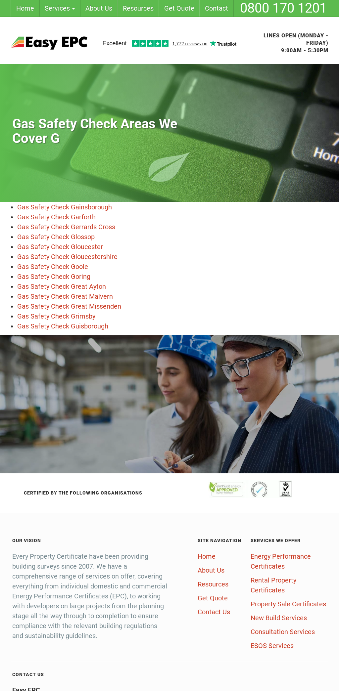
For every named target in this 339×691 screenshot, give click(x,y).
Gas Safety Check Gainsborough (64, 207)
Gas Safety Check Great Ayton (61, 286)
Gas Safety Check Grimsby (56, 316)
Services (60, 8)
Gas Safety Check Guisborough (62, 326)
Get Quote (179, 8)
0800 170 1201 (283, 8)
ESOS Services (272, 646)
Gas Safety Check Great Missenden (69, 306)
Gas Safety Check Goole (52, 267)
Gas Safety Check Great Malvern (65, 296)
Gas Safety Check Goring (53, 277)
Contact (216, 8)
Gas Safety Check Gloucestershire (67, 257)
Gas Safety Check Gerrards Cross (66, 227)
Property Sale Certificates (288, 604)
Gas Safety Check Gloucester (60, 247)
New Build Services (279, 618)
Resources (138, 8)
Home (25, 8)
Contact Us (214, 612)
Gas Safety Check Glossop (56, 237)
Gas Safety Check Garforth (56, 217)
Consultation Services (283, 632)
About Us (98, 8)
